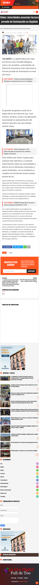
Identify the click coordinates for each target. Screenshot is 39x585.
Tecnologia (2, 497)
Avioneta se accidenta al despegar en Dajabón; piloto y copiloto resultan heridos (24, 435)
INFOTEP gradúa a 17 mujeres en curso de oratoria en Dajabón (24, 451)
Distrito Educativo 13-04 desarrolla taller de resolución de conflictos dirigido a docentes (17, 151)
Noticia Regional (3, 487)
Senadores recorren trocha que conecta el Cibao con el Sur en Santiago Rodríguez (24, 386)
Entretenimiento (3, 480)
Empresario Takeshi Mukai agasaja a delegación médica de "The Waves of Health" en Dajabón (24, 427)
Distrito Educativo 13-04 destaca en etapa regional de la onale (24, 442)
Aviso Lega (13, 578)
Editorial (2, 477)
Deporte (2, 470)
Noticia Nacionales (4, 483)
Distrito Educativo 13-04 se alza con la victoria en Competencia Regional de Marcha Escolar (24, 418)
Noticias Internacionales (5, 490)
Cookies (26, 578)
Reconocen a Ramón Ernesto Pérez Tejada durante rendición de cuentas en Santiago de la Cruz (24, 394)
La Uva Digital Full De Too (23, 582)
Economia (2, 474)
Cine (1, 464)
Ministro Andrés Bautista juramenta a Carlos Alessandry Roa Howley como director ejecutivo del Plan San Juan (24, 402)
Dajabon (10, 253)
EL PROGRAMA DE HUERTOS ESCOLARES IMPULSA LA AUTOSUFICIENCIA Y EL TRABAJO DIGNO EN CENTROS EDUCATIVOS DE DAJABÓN (22, 378)
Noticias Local (3, 493)
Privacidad (20, 578)
